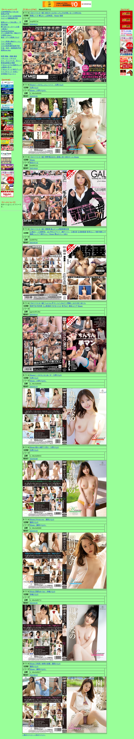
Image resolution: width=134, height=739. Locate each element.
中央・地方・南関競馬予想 (11, 48)
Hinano (56, 16)
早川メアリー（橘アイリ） (60, 232)
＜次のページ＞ (40, 735)
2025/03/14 (34, 314)
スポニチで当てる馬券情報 (11, 16)
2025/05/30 (34, 243)
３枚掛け (4, 29)
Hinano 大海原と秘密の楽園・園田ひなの (45, 664)
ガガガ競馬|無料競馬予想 (10, 46)
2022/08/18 (34, 675)
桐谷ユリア (73, 306)
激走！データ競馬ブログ (10, 37)
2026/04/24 (34, 24)
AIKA (65, 234)
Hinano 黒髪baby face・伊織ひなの (42, 591)
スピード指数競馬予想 (9, 18)
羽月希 (39, 306)
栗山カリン (59, 234)
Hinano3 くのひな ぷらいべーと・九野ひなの (46, 85)
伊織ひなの (34, 594)
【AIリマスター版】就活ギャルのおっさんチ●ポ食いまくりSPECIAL (55, 13)
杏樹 (61, 16)
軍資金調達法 (6, 63)
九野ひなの (34, 87)
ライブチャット (7, 71)
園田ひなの (34, 522)
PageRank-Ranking (7, 31)
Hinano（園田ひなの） (38, 525)
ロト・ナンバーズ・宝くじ (11, 61)
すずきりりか (56, 306)
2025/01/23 (34, 386)
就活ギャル (34, 162)
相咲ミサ (102, 232)
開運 (13, 63)
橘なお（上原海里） (46, 16)
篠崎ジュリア (35, 234)
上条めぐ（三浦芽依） (38, 232)
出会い (15, 71)
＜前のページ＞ (28, 735)
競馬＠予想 (5, 14)
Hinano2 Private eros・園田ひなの (42, 519)
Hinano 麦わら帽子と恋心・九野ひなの (44, 447)
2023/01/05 (34, 603)
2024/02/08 (34, 459)
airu (48, 232)
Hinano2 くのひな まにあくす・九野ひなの (46, 375)
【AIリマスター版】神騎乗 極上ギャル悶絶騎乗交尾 (49, 229)
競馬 (2, 56)
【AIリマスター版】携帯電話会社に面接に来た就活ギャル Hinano (54, 157)
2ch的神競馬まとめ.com (9, 12)
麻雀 (15, 56)
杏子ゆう (65, 306)
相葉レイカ (34, 16)
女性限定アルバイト (8, 74)
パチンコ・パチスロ (8, 58)
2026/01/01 (34, 96)
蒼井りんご (44, 234)
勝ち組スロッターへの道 (10, 27)
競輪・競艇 (9, 56)
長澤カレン (91, 232)
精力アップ (17, 69)
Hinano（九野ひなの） (38, 90)
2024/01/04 (34, 531)
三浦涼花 (74, 232)
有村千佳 (33, 306)
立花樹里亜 (82, 232)
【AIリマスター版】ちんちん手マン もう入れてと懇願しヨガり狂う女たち (58, 303)
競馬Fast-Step (6, 50)
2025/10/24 (34, 168)
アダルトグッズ (7, 69)
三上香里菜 (47, 306)
